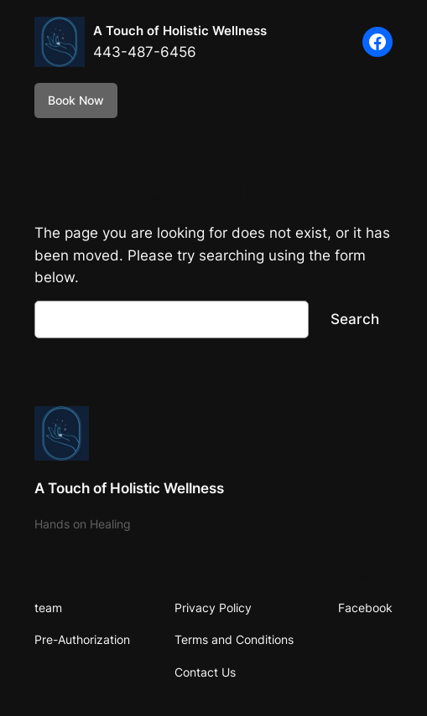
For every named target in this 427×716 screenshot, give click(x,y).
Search (355, 319)
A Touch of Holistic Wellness (180, 31)
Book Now (76, 100)
